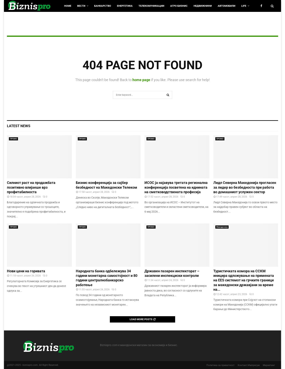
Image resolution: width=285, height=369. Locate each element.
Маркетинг (269, 365)
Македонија (222, 227)
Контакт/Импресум (249, 365)
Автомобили (226, 5)
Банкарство (102, 5)
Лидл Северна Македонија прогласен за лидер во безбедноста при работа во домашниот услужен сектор (244, 187)
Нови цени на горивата (26, 271)
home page (141, 80)
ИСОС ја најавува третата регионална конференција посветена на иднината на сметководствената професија (176, 187)
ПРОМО (13, 139)
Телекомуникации (151, 5)
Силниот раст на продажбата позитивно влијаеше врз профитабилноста (31, 187)
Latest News (18, 126)
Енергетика (125, 5)
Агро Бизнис (179, 5)
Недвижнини (203, 5)
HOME (67, 5)
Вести (81, 5)
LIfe (243, 5)
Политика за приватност (220, 365)
